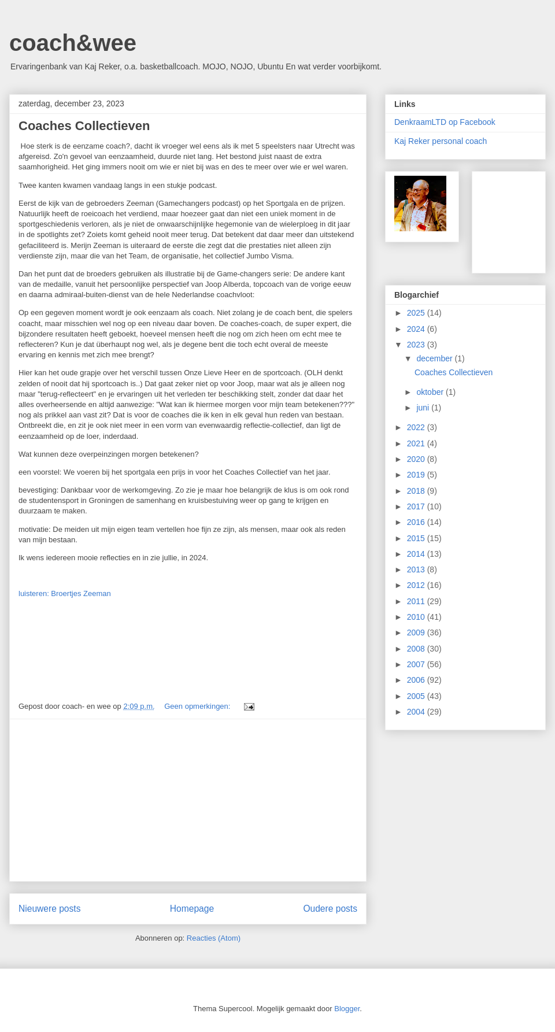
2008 (417, 648)
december (435, 358)
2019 (417, 474)
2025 (417, 312)
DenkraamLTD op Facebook (444, 122)
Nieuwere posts (49, 908)
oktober (431, 392)
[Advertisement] (188, 800)
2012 (417, 585)
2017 (417, 506)
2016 (417, 522)
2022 (417, 427)
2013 (417, 569)
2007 (417, 664)
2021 (417, 443)
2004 (417, 711)
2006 (417, 680)
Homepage (192, 908)
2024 (417, 329)
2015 (417, 538)
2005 (417, 696)
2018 (417, 490)
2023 (417, 344)
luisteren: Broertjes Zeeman (64, 593)
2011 (417, 601)
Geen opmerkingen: (198, 706)
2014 (417, 553)
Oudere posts (330, 908)
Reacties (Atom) (213, 938)
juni (423, 407)
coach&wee (72, 43)
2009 (417, 632)
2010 (417, 617)
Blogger (347, 1008)
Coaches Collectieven (84, 126)
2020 (417, 459)
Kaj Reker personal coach (440, 141)
